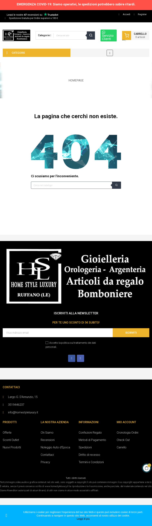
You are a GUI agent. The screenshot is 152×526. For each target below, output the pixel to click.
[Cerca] (76, 185)
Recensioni (48, 440)
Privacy (45, 462)
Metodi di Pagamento (92, 440)
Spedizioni (85, 447)
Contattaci (47, 454)
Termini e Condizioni (91, 462)
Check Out (123, 440)
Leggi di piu (83, 518)
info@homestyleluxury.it (23, 412)
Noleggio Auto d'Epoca (55, 447)
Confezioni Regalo (90, 432)
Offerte (7, 432)
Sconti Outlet (11, 440)
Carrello (121, 447)
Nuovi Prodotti (12, 447)
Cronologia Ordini (127, 432)
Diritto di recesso (89, 454)
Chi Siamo (47, 432)
